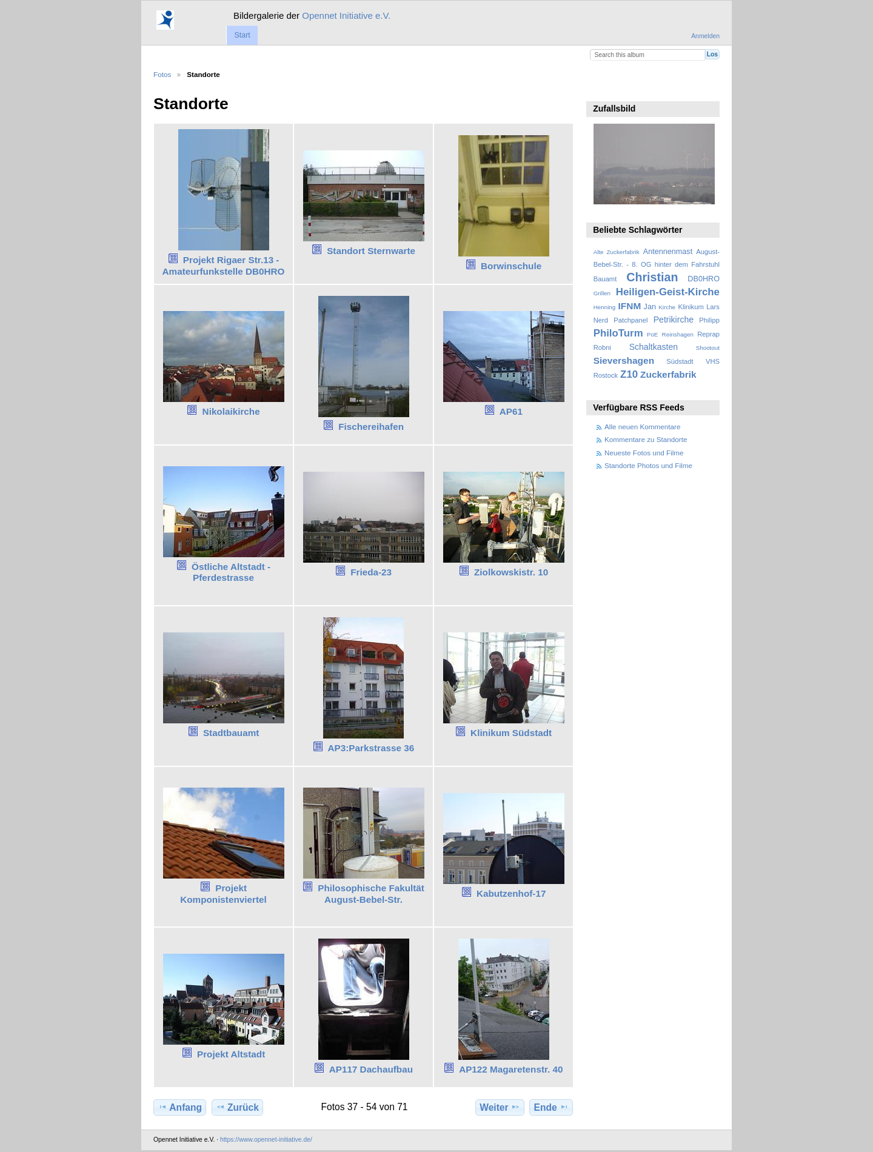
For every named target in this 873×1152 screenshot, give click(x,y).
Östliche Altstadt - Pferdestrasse (231, 572)
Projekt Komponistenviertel (223, 894)
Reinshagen (678, 334)
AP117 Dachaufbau (371, 1069)
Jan (650, 307)
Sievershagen (624, 360)
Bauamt (605, 279)
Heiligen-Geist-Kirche (668, 292)
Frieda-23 (371, 572)
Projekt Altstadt (231, 1054)
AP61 (511, 411)
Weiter (500, 1107)
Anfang (180, 1107)
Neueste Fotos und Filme (644, 453)
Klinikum (690, 306)
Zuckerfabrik (668, 374)
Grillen (602, 293)
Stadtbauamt (231, 733)
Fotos (162, 74)
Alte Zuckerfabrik (617, 252)
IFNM (629, 306)
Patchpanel (630, 320)
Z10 (629, 374)
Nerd (601, 320)
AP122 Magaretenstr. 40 (511, 1069)
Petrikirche (674, 319)
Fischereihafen (371, 426)
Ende (551, 1107)
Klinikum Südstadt (511, 733)
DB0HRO (703, 279)
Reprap (708, 334)
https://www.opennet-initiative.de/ (266, 1139)
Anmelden (705, 36)
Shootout (708, 347)
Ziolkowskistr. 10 (511, 572)
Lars (713, 306)
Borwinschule (511, 266)
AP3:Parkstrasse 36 (371, 748)
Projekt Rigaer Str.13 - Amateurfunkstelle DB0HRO (223, 265)
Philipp (709, 320)
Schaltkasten (653, 347)
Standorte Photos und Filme (648, 465)
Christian (652, 277)
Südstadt (679, 361)
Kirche (666, 307)
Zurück (237, 1107)
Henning (605, 307)
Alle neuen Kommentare (642, 426)
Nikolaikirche (231, 411)
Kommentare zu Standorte (645, 439)
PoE (652, 334)
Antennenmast (667, 251)
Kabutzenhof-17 (511, 893)
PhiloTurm (618, 333)
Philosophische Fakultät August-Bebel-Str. (371, 894)
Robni (602, 347)
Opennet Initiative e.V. (346, 15)
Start (242, 35)
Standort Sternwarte (371, 251)
